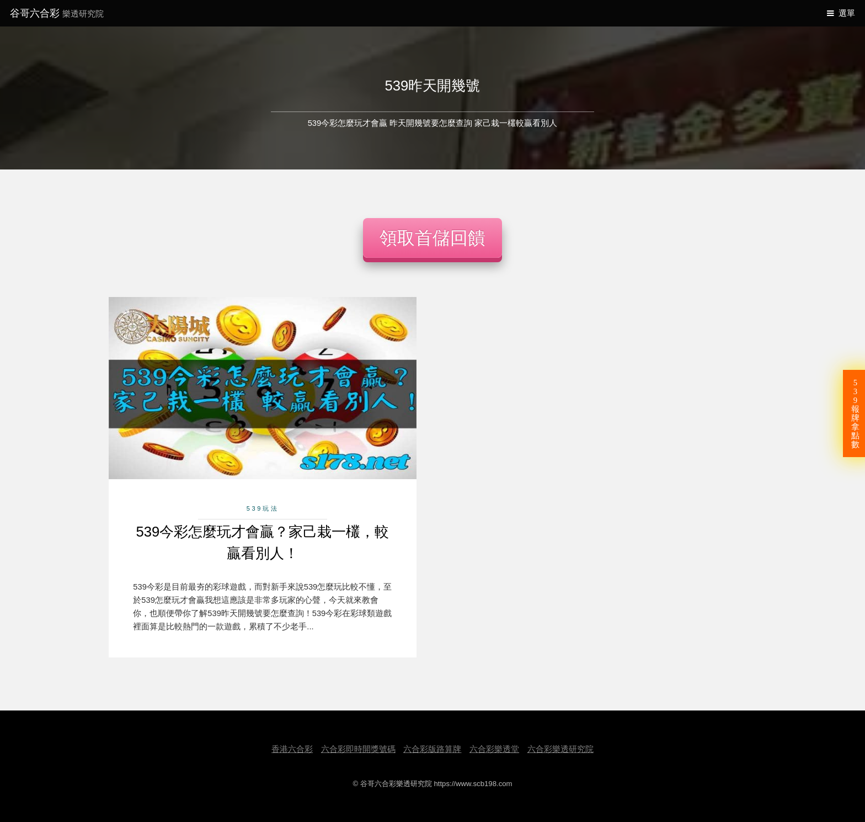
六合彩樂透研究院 (560, 749)
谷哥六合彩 (57, 13)
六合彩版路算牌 (432, 749)
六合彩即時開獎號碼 (358, 749)
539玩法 (263, 508)
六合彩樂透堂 (494, 749)
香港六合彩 (292, 749)
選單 (847, 13)
